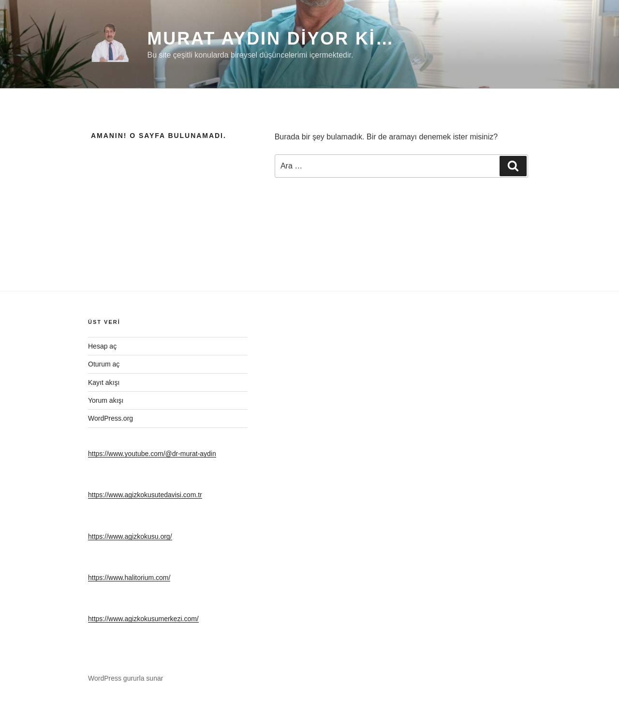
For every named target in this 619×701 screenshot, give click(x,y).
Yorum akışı (105, 400)
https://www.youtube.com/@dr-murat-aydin (152, 453)
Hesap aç (102, 346)
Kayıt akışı (103, 382)
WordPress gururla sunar (125, 678)
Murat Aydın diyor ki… (270, 38)
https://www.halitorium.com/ (129, 577)
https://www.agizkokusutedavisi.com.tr (145, 495)
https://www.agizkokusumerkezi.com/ (143, 619)
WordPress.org (110, 418)
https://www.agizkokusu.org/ (130, 536)
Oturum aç (103, 364)
